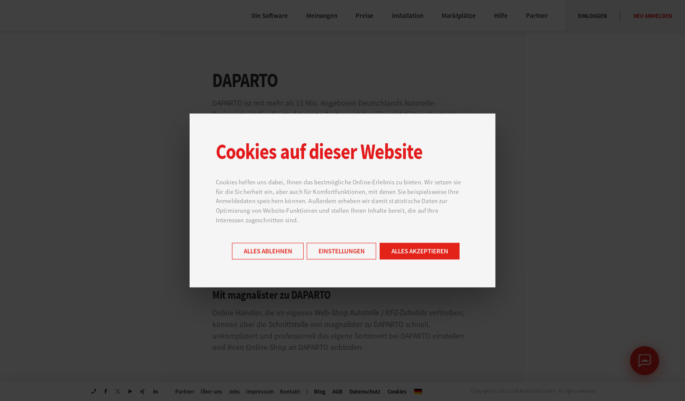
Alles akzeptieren (419, 251)
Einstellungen (341, 251)
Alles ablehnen (268, 251)
